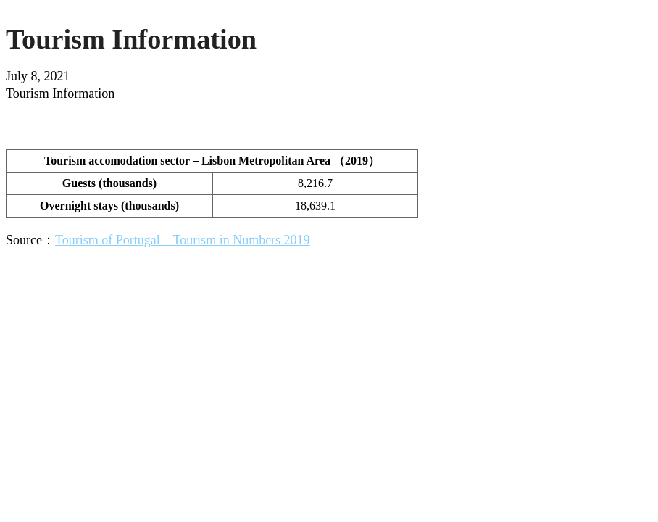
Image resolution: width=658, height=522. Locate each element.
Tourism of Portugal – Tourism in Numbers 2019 (182, 240)
